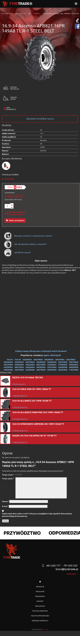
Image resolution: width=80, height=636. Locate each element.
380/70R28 (73, 362)
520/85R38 (30, 370)
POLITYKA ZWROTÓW (40, 611)
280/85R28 (41, 362)
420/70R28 (8, 364)
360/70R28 (62, 362)
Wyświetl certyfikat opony (40, 118)
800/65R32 (73, 364)
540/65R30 (30, 364)
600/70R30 (41, 364)
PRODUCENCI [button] (40, 596)
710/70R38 (73, 370)
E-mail (5, 506)
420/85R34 (8, 367)
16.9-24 (10, 359)
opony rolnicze (20, 13)
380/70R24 (59, 359)
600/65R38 (51, 370)
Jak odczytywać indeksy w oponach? (25, 244)
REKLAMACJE (40, 606)
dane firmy (72, 574)
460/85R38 (73, 367)
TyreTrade (45, 629)
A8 (41, 137)
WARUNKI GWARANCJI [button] (40, 621)
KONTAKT (40, 601)
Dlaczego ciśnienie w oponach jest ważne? (28, 235)
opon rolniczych (52, 355)
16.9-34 (36, 13)
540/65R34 (30, 367)
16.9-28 (18, 359)
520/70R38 (19, 370)
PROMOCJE (40, 587)
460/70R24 (30, 362)
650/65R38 (62, 370)
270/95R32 (62, 364)
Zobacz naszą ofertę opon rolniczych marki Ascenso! (41, 351)
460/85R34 (41, 367)
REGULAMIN (40, 591)
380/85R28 (19, 364)
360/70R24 (38, 359)
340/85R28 (51, 362)
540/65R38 (8, 370)
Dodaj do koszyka (15, 220)
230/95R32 (51, 364)
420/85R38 (62, 367)
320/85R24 (27, 359)
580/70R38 (41, 370)
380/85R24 (8, 362)
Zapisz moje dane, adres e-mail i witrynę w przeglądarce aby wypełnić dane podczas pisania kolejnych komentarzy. (37, 514)
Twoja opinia (8, 478)
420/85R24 (19, 362)
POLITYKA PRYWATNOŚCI (40, 616)
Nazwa (5, 501)
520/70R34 (51, 367)
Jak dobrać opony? (17, 252)
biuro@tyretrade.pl (67, 569)
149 (41, 133)
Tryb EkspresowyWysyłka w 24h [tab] (15, 213)
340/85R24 (48, 359)
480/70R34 (19, 367)
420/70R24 (70, 359)
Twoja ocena (8, 474)
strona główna (6, 13)
